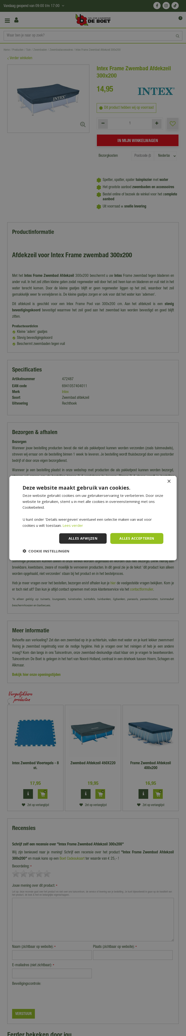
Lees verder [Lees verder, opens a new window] (72, 525)
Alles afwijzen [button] (83, 538)
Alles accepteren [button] (136, 538)
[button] (46, 551)
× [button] (169, 481)
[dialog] (93, 518)
